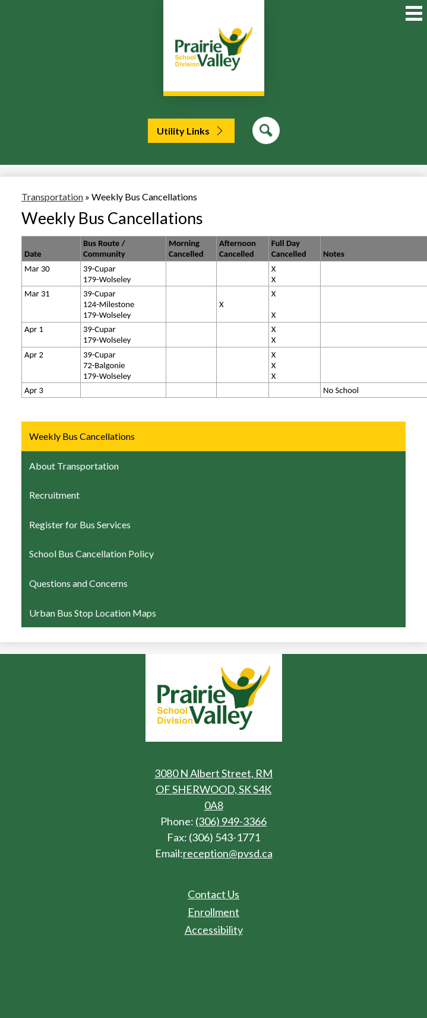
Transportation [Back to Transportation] (52, 196)
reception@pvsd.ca (228, 853)
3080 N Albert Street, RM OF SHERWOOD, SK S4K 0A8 (213, 789)
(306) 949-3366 (231, 821)
